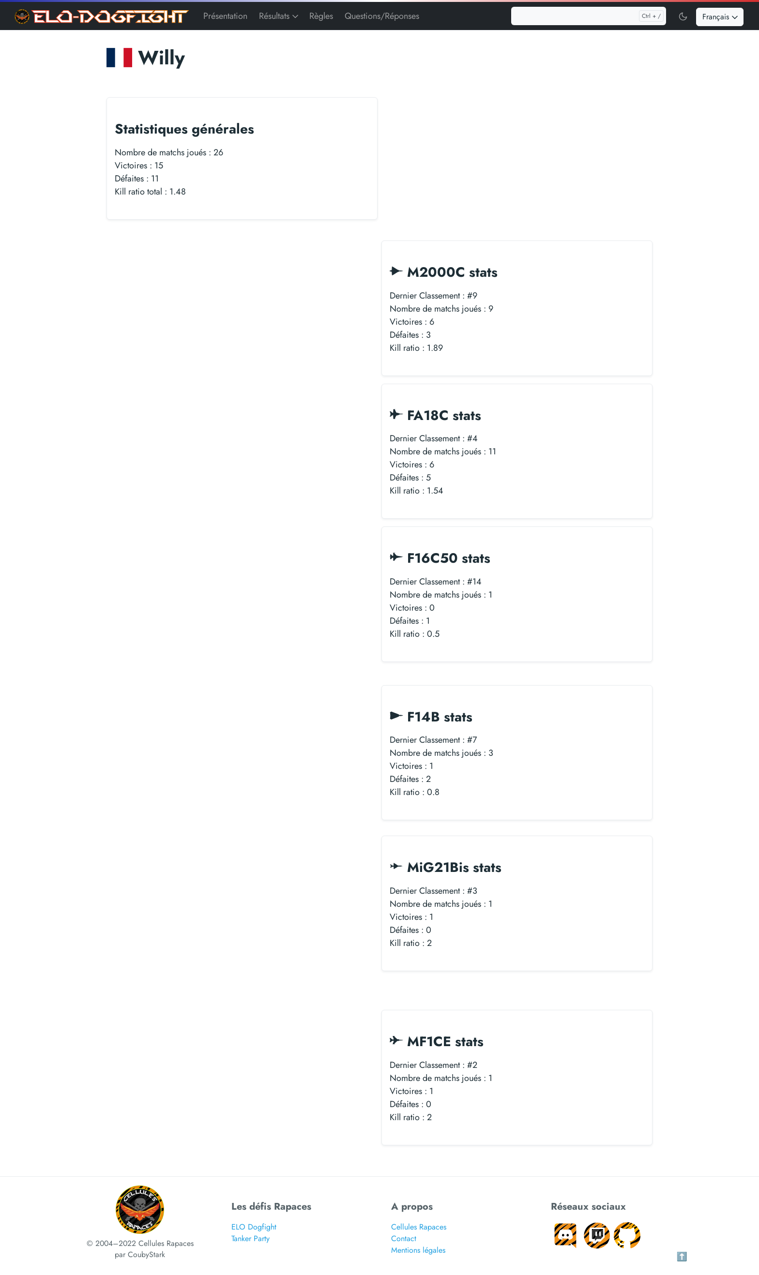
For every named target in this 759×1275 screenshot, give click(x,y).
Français (721, 16)
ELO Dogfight (253, 1227)
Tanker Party (250, 1239)
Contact (403, 1239)
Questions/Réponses (382, 16)
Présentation (225, 16)
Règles (321, 16)
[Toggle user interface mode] (683, 16)
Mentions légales (418, 1251)
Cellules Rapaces (418, 1227)
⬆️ (682, 1257)
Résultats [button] (279, 16)
